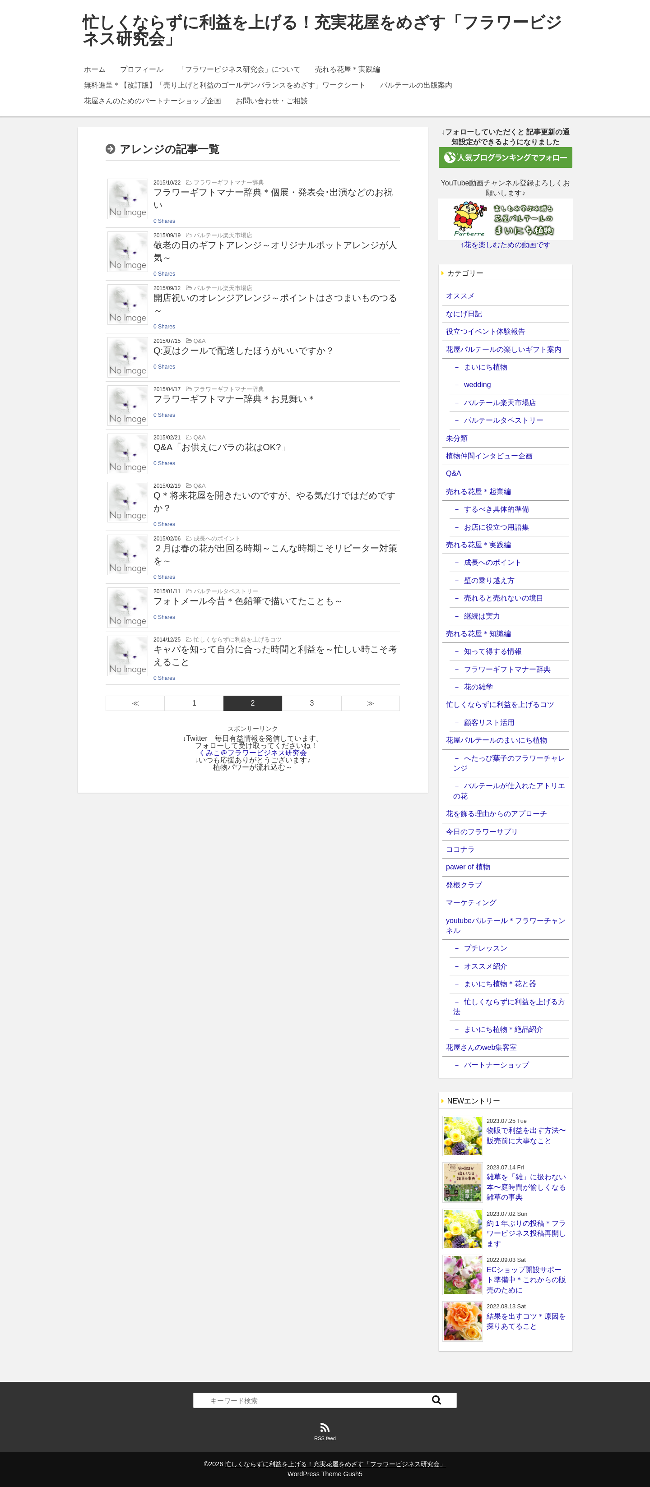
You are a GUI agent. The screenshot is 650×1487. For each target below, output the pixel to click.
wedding (477, 384)
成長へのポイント (493, 562)
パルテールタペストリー (503, 420)
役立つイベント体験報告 (485, 331)
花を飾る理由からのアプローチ (496, 813)
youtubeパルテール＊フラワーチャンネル (506, 925)
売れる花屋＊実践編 (347, 69)
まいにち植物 (485, 367)
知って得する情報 (493, 651)
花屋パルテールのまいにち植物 (496, 740)
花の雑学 (478, 687)
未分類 (457, 438)
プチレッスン (485, 948)
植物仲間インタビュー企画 (489, 456)
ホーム (95, 69)
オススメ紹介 (485, 966)
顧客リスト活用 (489, 722)
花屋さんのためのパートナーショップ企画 (152, 101)
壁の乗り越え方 (489, 580)
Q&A (453, 473)
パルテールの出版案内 (416, 85)
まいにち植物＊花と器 (500, 984)
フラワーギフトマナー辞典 (507, 669)
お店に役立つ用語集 (496, 527)
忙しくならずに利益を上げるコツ (500, 704)
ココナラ (460, 849)
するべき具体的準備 (496, 509)
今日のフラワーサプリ (482, 832)
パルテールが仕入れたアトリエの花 (509, 790)
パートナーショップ (496, 1065)
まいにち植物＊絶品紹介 (503, 1029)
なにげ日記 (464, 314)
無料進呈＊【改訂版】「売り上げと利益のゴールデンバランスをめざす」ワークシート (225, 85)
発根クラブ (464, 885)
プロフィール (141, 69)
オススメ (460, 296)
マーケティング (471, 902)
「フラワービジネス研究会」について (239, 69)
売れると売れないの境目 (503, 598)
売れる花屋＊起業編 (478, 491)
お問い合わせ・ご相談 (272, 101)
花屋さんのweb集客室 (481, 1047)
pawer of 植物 (468, 867)
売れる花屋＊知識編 (478, 633)
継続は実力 (482, 616)
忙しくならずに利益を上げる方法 (509, 1007)
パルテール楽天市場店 (500, 402)
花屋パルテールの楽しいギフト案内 (504, 349)
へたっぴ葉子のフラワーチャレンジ (509, 763)
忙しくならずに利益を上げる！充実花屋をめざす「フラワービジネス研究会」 (322, 30)
